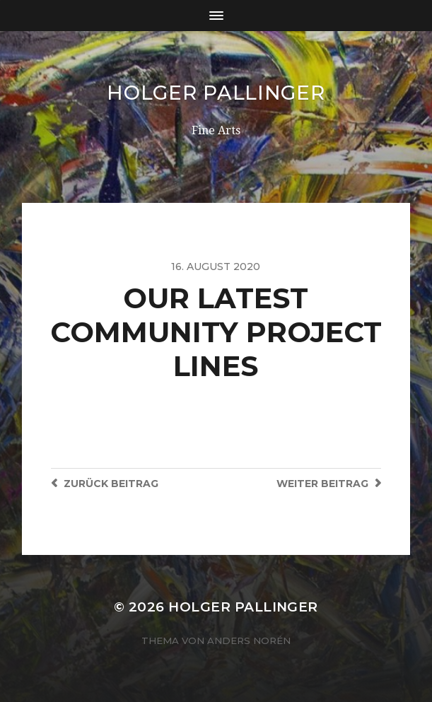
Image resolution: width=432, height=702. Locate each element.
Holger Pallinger (216, 93)
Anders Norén (249, 640)
